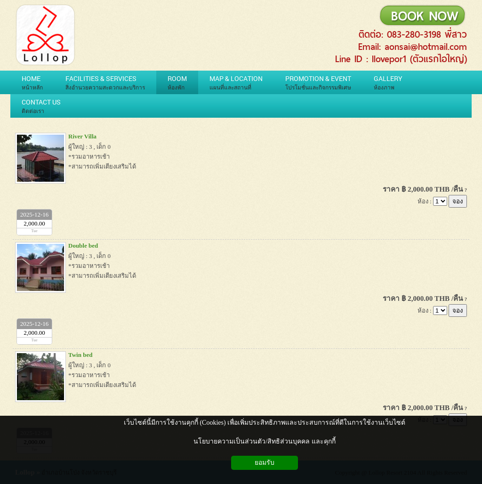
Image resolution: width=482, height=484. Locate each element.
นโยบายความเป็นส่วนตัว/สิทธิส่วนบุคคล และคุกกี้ (264, 441)
